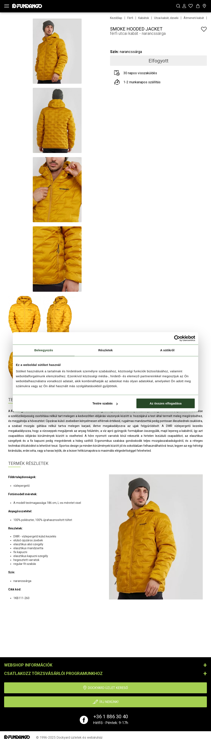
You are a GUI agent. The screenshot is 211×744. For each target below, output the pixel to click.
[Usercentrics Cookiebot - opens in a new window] (177, 338)
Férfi (130, 18)
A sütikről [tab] (167, 350)
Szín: (114, 51)
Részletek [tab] (105, 350)
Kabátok (143, 18)
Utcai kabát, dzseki (166, 18)
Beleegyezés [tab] (43, 350)
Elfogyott (158, 61)
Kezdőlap (116, 18)
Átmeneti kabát (194, 18)
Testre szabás (105, 403)
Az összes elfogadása (166, 403)
